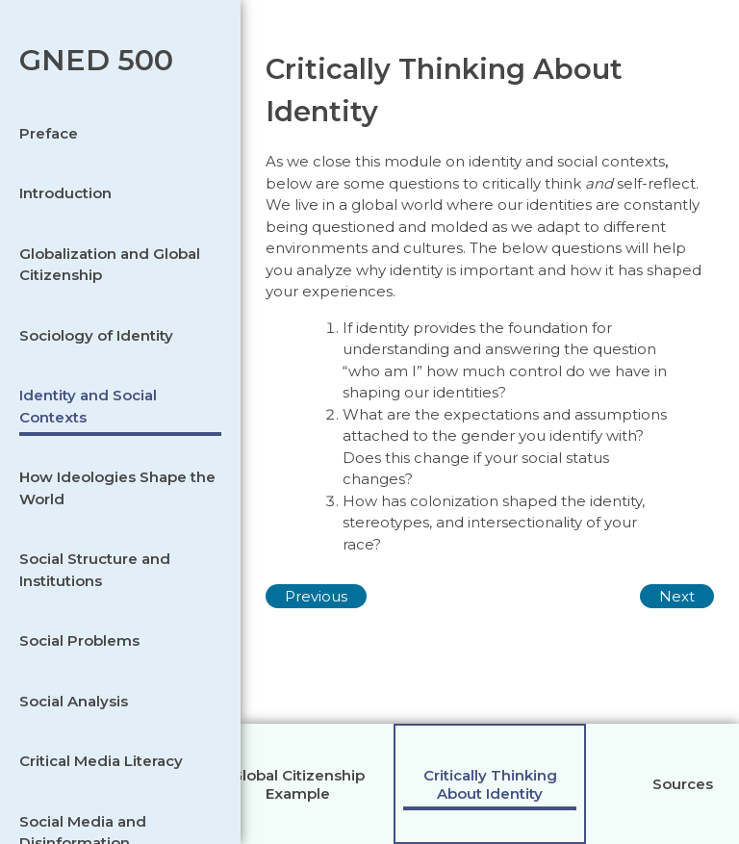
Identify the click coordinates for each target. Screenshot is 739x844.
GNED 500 (96, 60)
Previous (316, 596)
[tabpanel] (490, 422)
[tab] (297, 784)
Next (677, 596)
